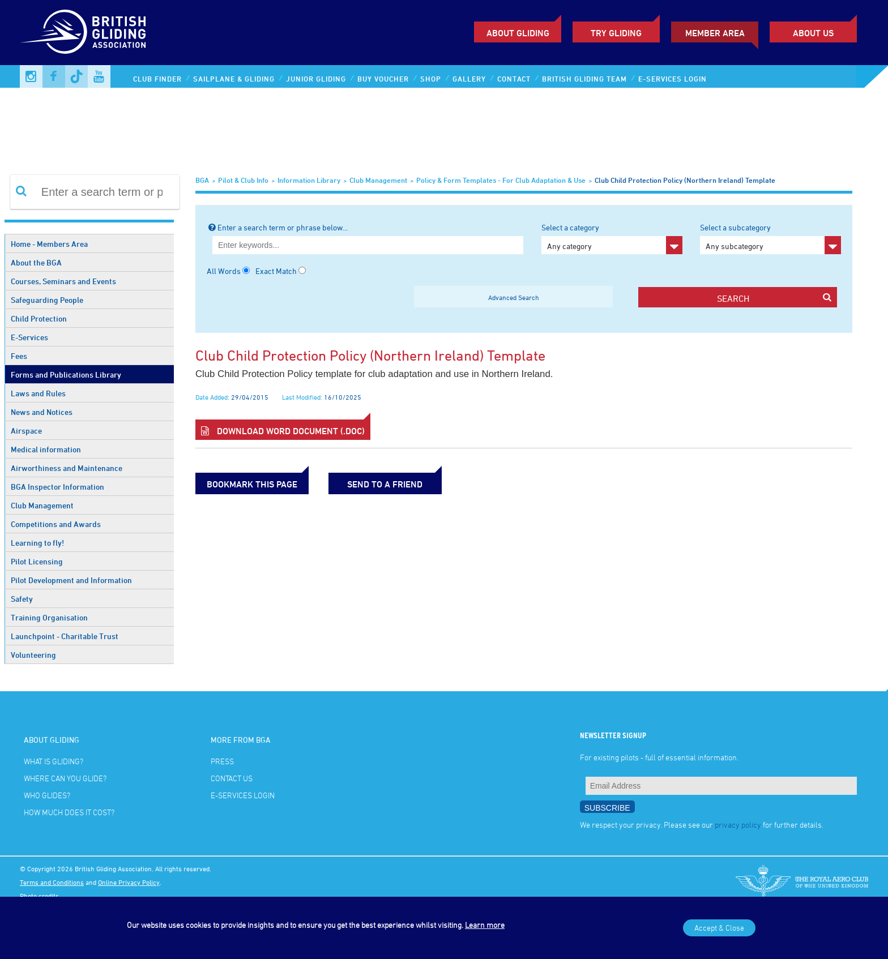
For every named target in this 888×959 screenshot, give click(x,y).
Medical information (46, 449)
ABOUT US (813, 33)
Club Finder (157, 78)
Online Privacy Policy (129, 882)
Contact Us (232, 778)
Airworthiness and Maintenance (66, 468)
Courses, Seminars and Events (63, 281)
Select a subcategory (770, 238)
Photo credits (39, 896)
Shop (430, 78)
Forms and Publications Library (66, 374)
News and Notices (41, 412)
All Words (224, 271)
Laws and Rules (38, 393)
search (774, 298)
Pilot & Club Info (243, 180)
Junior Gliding (316, 78)
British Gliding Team (584, 78)
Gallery (469, 78)
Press (222, 761)
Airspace (26, 430)
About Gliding (517, 33)
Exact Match (276, 271)
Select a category (611, 238)
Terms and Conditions (52, 882)
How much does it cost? (69, 812)
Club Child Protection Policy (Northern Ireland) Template (685, 180)
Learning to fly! (37, 542)
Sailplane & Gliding (234, 78)
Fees (19, 356)
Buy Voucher (383, 78)
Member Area (715, 33)
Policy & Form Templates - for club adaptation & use (501, 180)
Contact (514, 78)
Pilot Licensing (37, 561)
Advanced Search (513, 297)
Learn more (485, 925)
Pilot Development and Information (71, 580)
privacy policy (738, 824)
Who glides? (47, 795)
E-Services (29, 337)
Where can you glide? (65, 778)
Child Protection (39, 318)
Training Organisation (49, 617)
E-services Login (672, 78)
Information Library (309, 180)
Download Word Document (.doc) (283, 431)
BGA (202, 180)
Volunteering (33, 655)
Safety (22, 598)
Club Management (42, 505)
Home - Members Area (49, 244)
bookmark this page (252, 484)
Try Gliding (616, 33)
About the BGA (36, 262)
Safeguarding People (47, 300)
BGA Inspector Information (57, 486)
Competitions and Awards (56, 524)
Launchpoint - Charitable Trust (64, 636)
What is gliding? (53, 761)
